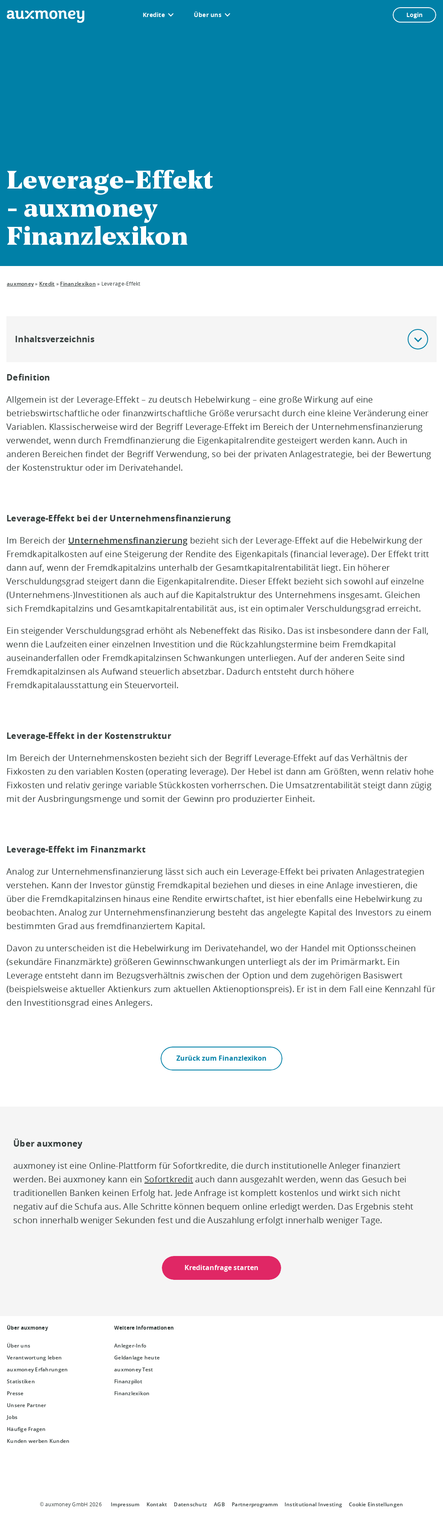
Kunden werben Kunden (38, 1441)
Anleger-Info (130, 1345)
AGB (219, 1504)
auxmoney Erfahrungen (37, 1369)
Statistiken (21, 1381)
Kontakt (157, 1504)
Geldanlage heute (137, 1357)
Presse (15, 1393)
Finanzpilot (128, 1381)
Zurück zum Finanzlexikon (221, 1058)
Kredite (154, 15)
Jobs (12, 1417)
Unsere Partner (26, 1405)
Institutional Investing (313, 1504)
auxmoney (20, 283)
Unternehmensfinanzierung (127, 540)
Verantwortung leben (34, 1357)
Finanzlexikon (77, 283)
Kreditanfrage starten (221, 1267)
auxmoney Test (133, 1369)
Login (414, 15)
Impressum (125, 1504)
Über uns (208, 15)
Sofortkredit (168, 1179)
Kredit (47, 283)
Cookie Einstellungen (376, 1504)
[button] (418, 339)
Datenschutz (190, 1504)
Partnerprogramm (255, 1504)
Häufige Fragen (26, 1429)
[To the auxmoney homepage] (45, 16)
